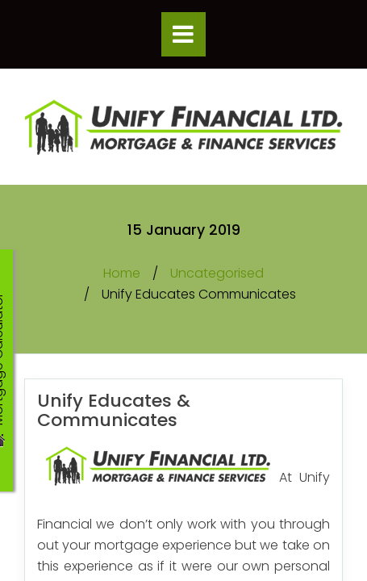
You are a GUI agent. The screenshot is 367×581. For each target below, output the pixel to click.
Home (121, 273)
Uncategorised (217, 273)
